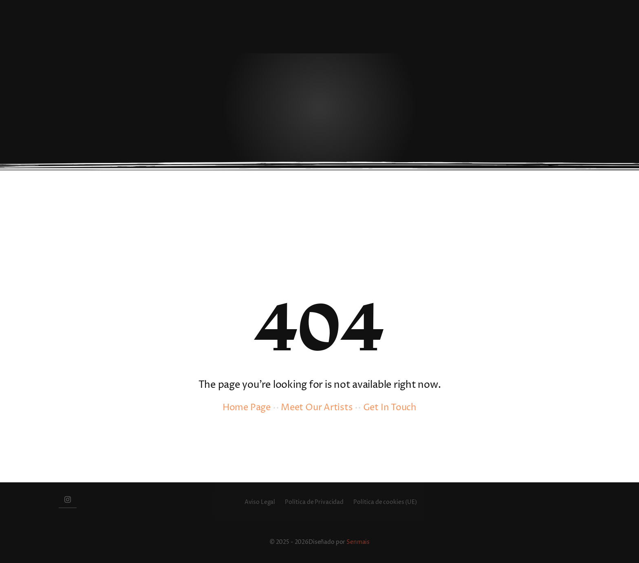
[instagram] (68, 499)
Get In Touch (389, 408)
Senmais (358, 542)
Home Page (247, 408)
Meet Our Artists (317, 408)
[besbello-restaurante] (112, 11)
